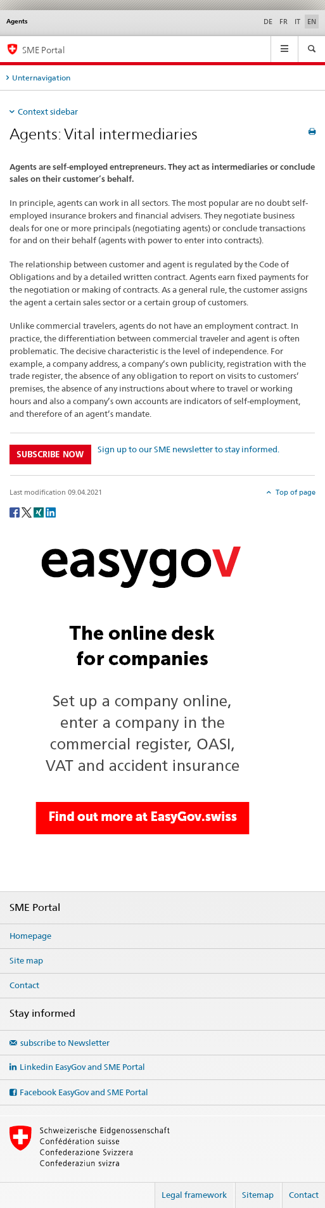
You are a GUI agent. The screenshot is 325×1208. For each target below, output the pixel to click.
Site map (26, 960)
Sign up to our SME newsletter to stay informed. (188, 449)
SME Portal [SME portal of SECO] (43, 49)
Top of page (294, 492)
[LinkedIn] (51, 511)
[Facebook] (16, 511)
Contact (24, 985)
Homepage (30, 936)
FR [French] (283, 21)
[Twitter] (28, 511)
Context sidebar (48, 111)
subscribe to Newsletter (65, 1043)
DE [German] (268, 21)
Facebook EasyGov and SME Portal (84, 1092)
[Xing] (40, 511)
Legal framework (194, 1195)
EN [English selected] (311, 21)
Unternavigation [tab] (41, 77)
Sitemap (258, 1195)
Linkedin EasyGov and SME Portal (82, 1067)
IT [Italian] (297, 21)
